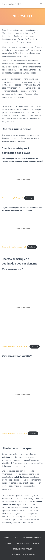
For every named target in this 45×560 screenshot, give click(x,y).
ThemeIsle (30, 554)
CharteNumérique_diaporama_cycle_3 (14, 247)
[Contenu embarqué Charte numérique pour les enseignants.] (22, 394)
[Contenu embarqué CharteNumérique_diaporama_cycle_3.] (22, 228)
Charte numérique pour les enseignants (14, 433)
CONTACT (16, 537)
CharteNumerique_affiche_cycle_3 (12, 198)
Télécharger (29, 198)
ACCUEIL (6, 537)
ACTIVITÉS (36, 543)
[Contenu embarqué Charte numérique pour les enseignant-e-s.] (22, 307)
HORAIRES (8, 543)
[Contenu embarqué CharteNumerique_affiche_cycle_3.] (22, 179)
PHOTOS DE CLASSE (22, 543)
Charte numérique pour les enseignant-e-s (15, 346)
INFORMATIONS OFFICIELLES (32, 537)
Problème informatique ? (22, 549)
